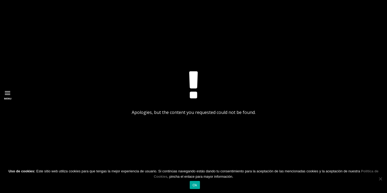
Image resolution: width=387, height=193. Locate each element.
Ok (194, 185)
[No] (380, 178)
